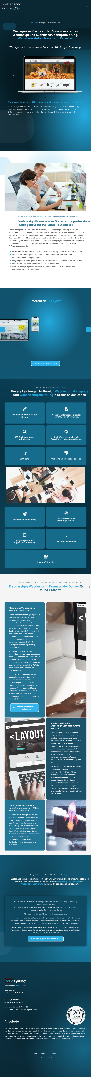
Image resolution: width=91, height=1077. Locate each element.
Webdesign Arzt (67, 1039)
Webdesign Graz (10, 1039)
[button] (87, 6)
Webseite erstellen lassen (14, 1028)
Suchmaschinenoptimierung (14, 1036)
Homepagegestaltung (59, 1031)
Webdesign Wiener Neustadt (60, 1034)
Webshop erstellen (55, 1028)
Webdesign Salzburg (78, 1036)
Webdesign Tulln (63, 1036)
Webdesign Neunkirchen (41, 1031)
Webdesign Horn (50, 1036)
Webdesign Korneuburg (34, 1036)
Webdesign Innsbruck (41, 1039)
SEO (29, 1031)
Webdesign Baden (78, 1034)
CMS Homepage (26, 1034)
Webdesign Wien (70, 1028)
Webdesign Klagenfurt (25, 1039)
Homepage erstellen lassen (36, 1028)
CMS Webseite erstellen (77, 1031)
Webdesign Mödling (41, 1034)
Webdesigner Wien (11, 1034)
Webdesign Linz (55, 1039)
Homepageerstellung (19, 1031)
